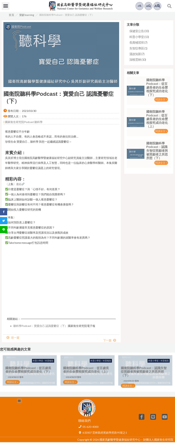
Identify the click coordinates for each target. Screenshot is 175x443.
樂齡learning (26, 15)
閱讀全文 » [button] (161, 100)
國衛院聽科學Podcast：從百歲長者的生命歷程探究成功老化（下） (157, 88)
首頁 (11, 15)
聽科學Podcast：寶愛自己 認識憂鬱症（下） (40, 326)
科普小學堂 (38, 361)
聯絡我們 (84, 421)
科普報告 (49, 361)
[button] (5, 6)
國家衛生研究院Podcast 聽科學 (23, 122)
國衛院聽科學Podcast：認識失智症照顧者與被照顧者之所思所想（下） (157, 151)
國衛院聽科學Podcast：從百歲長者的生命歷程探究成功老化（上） (157, 120)
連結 (20, 184)
